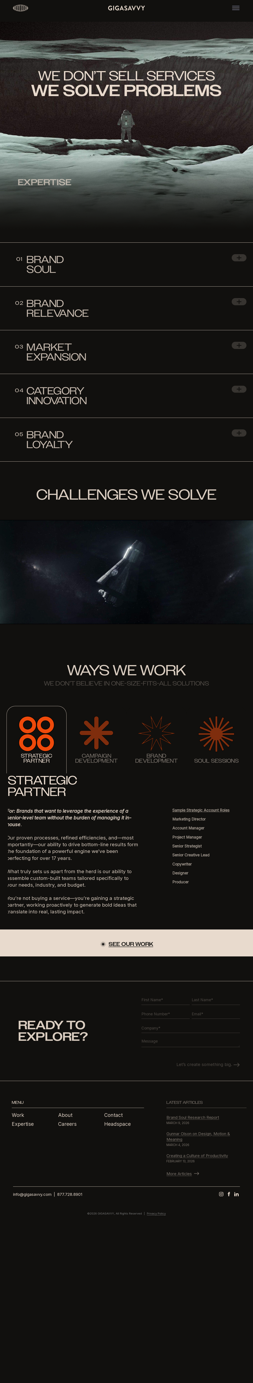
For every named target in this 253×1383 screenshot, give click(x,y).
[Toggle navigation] (236, 10)
